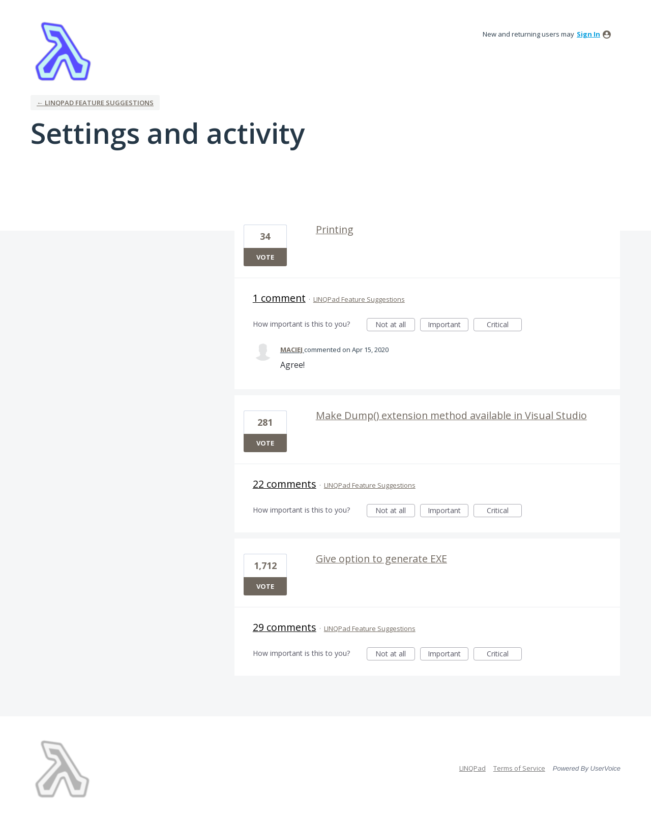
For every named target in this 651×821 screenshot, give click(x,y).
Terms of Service (519, 768)
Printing (334, 229)
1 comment (279, 298)
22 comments (284, 484)
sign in (588, 34)
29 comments (284, 627)
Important (448, 325)
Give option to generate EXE (381, 558)
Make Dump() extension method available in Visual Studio (451, 415)
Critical (504, 325)
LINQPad (472, 768)
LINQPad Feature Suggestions (359, 299)
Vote (265, 257)
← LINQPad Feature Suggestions (95, 102)
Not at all (395, 325)
